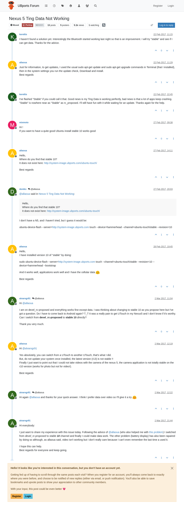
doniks (22, 189)
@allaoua (34, 189)
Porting (27, 25)
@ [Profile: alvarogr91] (29, 348)
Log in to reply (166, 25)
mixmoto (24, 122)
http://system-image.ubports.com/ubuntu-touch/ (70, 163)
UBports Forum (28, 6)
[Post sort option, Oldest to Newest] (152, 25)
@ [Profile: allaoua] (24, 193)
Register (16, 496)
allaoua (23, 62)
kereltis (23, 34)
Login (28, 496)
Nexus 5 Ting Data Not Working (56, 193)
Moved (14, 25)
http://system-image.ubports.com (70, 227)
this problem (156, 432)
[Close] (172, 468)
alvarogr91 (24, 298)
